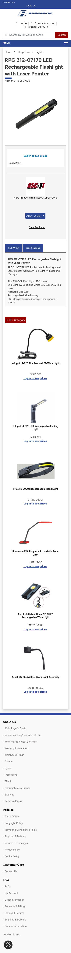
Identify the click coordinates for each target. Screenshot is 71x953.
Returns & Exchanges (16, 843)
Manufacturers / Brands (17, 788)
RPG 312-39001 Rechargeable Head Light (35, 488)
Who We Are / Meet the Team (21, 741)
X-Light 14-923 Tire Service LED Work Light (35, 363)
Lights (39, 52)
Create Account (43, 23)
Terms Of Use (12, 816)
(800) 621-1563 (36, 27)
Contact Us (9, 2)
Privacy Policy (12, 849)
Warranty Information (16, 748)
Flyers (8, 768)
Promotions (11, 774)
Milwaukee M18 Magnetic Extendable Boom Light (35, 553)
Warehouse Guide (14, 755)
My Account (11, 893)
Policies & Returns (14, 913)
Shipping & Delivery (15, 836)
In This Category (15, 320)
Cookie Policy (12, 856)
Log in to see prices (35, 156)
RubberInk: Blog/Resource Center (23, 735)
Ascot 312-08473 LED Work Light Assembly (35, 677)
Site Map (9, 794)
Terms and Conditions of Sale (21, 829)
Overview (13, 247)
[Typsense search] (29, 35)
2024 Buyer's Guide (15, 728)
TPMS (8, 781)
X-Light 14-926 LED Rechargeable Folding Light (35, 428)
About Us (31, 6)
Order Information (14, 899)
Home (8, 52)
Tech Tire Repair (13, 801)
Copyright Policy (14, 823)
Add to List (34, 215)
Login (21, 23)
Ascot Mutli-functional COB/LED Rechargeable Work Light (35, 616)
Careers (9, 761)
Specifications (33, 248)
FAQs (8, 886)
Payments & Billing (15, 906)
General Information (16, 926)
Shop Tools (23, 52)
